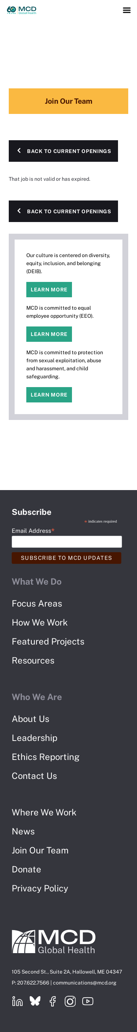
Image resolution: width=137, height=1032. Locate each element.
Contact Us (34, 776)
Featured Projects (48, 641)
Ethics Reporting (46, 757)
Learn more (49, 290)
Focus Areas (37, 603)
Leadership (34, 738)
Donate (26, 869)
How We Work (40, 622)
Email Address (33, 530)
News (23, 831)
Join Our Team (40, 850)
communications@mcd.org (85, 983)
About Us (30, 719)
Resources (33, 660)
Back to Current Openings (69, 151)
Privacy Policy (40, 888)
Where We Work (44, 812)
